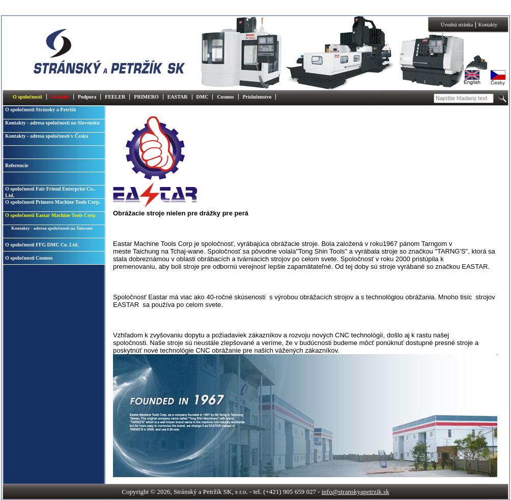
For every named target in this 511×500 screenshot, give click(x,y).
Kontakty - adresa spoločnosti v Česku (46, 136)
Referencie (16, 165)
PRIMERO (146, 97)
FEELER (115, 97)
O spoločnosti (27, 97)
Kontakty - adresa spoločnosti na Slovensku (52, 123)
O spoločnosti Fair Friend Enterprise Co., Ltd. (50, 192)
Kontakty (487, 24)
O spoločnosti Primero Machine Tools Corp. (52, 202)
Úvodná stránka (457, 24)
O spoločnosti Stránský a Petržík (40, 109)
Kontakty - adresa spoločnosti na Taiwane (52, 228)
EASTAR (177, 97)
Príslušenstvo (257, 97)
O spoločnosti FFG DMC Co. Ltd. (41, 244)
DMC (202, 97)
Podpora (87, 97)
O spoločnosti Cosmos (28, 258)
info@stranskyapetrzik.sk (355, 491)
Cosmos (225, 97)
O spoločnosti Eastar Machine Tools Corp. (51, 215)
